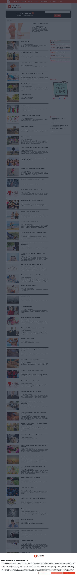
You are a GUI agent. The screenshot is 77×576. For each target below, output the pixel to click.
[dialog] (38, 564)
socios (11, 562)
